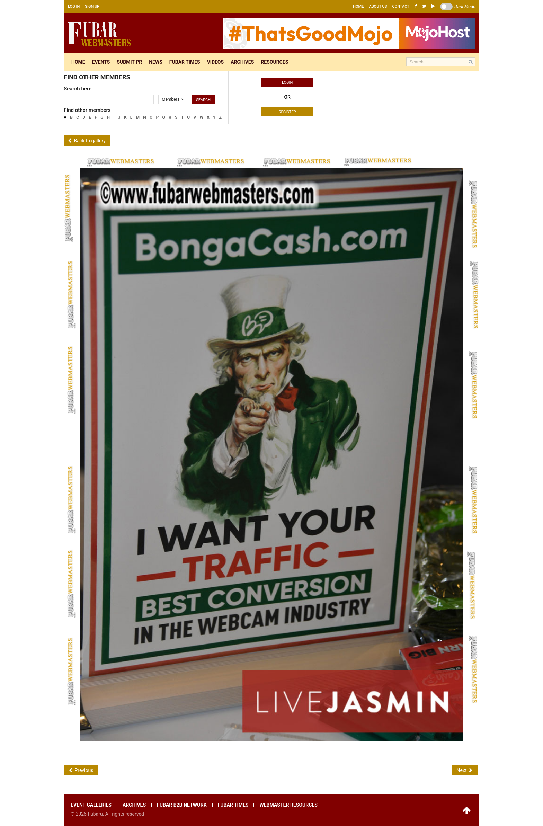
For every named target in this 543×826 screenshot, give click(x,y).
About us (378, 6)
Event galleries (91, 805)
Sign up (92, 6)
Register (287, 112)
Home (358, 6)
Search (203, 100)
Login (287, 82)
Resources (274, 62)
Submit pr (129, 62)
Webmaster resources (288, 805)
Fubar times (184, 62)
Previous (81, 770)
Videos (215, 62)
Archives (242, 62)
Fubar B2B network (182, 805)
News (155, 62)
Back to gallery (87, 140)
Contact (400, 6)
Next (465, 770)
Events (101, 62)
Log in (74, 6)
